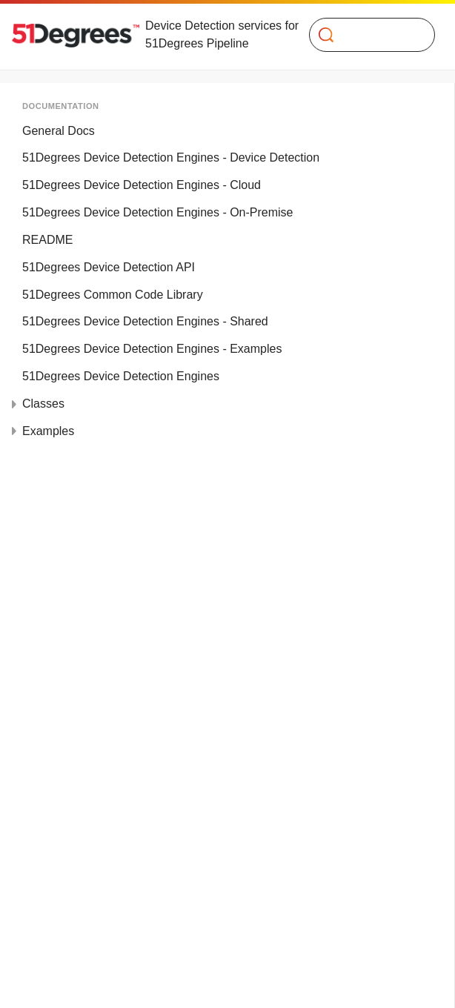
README (47, 239)
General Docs (58, 131)
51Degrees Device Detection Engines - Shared (145, 321)
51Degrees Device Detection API (108, 267)
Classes (43, 403)
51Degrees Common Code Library (112, 294)
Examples (48, 431)
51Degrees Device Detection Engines (120, 376)
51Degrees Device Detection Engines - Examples (152, 348)
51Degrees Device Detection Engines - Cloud (141, 185)
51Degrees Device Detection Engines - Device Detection (170, 157)
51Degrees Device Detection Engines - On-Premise (157, 212)
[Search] (366, 35)
